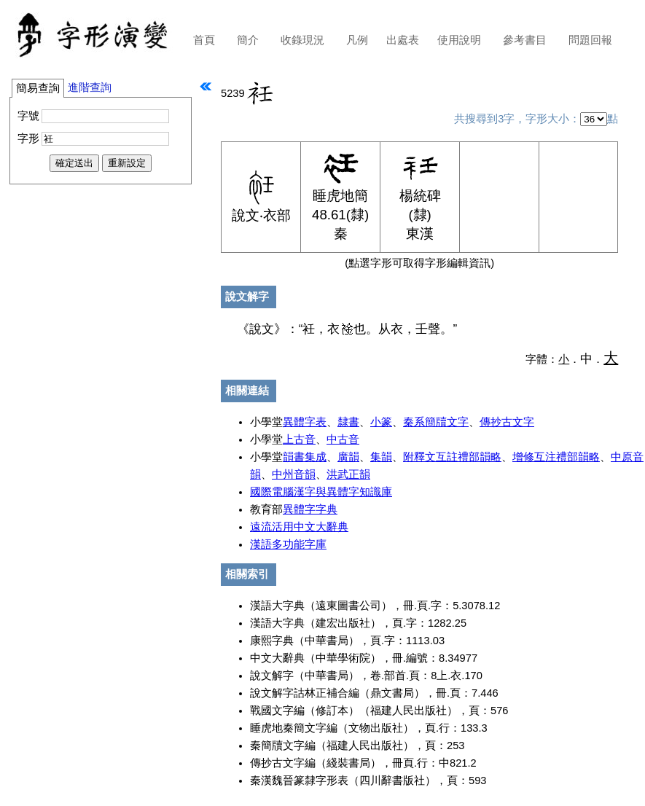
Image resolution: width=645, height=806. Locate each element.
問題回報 (590, 40)
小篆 (381, 422)
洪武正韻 (348, 474)
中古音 (343, 439)
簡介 (248, 40)
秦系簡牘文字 (436, 422)
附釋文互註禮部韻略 (452, 457)
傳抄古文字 (507, 422)
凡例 (357, 40)
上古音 (299, 439)
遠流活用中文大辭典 (299, 527)
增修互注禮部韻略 (556, 457)
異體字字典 (310, 509)
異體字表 (305, 422)
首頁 (204, 40)
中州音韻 (294, 474)
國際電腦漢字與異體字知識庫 (321, 492)
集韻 (381, 457)
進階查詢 (90, 87)
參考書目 (525, 40)
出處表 (402, 40)
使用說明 (459, 40)
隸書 (348, 422)
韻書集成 (305, 457)
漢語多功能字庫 (288, 544)
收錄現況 (302, 40)
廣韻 (348, 457)
